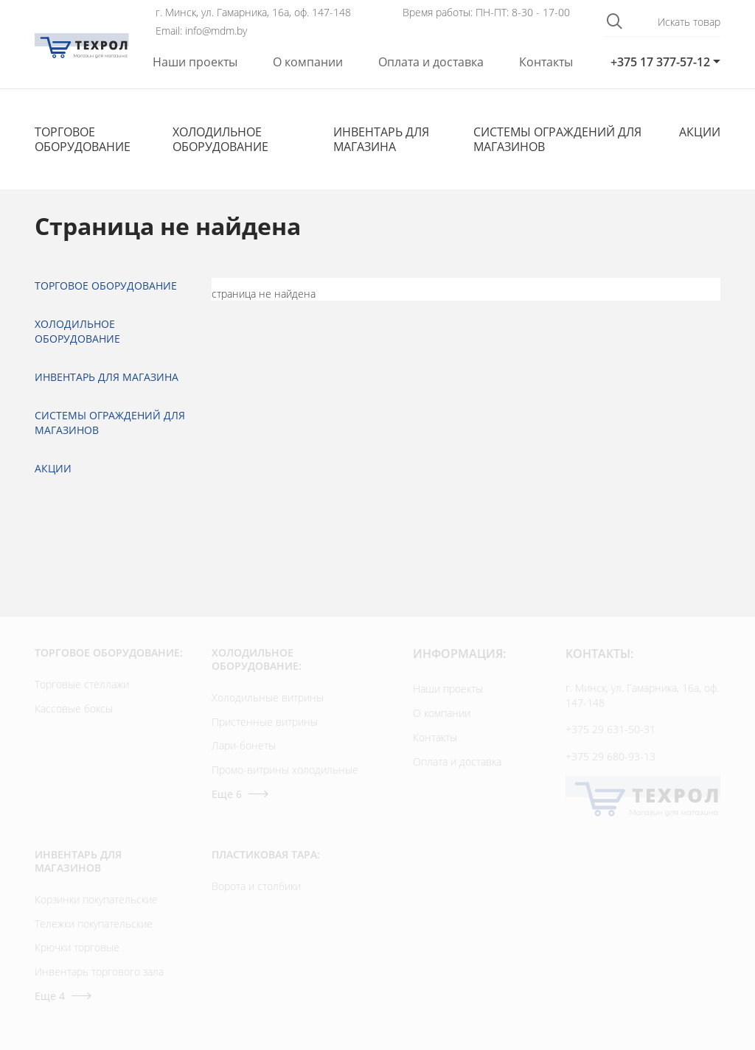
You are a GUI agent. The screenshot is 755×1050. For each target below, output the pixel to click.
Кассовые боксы (74, 708)
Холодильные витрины (268, 697)
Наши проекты (195, 62)
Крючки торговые (77, 947)
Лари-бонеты (244, 745)
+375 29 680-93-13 (610, 756)
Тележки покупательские (94, 924)
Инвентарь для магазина (381, 139)
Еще (240, 794)
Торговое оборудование (83, 139)
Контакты (546, 62)
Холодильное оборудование (220, 139)
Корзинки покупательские (96, 899)
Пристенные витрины (265, 722)
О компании (308, 62)
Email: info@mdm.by (201, 31)
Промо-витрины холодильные (285, 770)
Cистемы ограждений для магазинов (557, 139)
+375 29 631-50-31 (610, 729)
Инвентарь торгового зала (99, 972)
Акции (699, 132)
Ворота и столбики (256, 886)
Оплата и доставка (431, 62)
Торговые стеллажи (82, 684)
